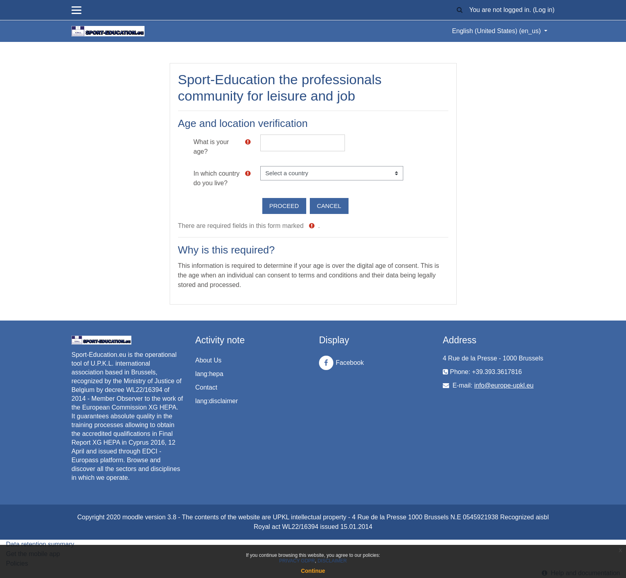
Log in (544, 9)
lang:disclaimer (216, 401)
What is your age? (211, 147)
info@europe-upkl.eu (504, 385)
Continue (313, 571)
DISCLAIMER (332, 561)
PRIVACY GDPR (297, 561)
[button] (459, 10)
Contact (206, 387)
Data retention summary (40, 544)
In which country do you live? (217, 178)
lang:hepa (209, 373)
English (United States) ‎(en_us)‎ (497, 31)
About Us (208, 360)
